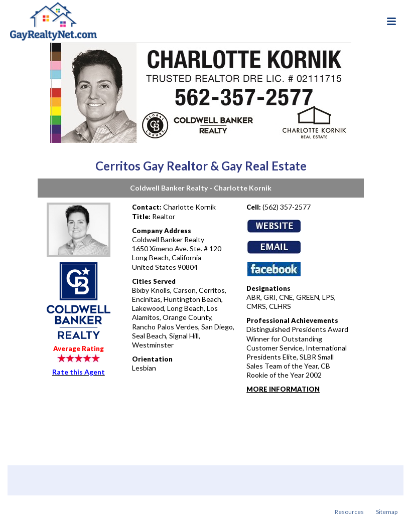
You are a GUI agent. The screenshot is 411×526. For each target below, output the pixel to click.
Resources (349, 511)
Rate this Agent (78, 372)
